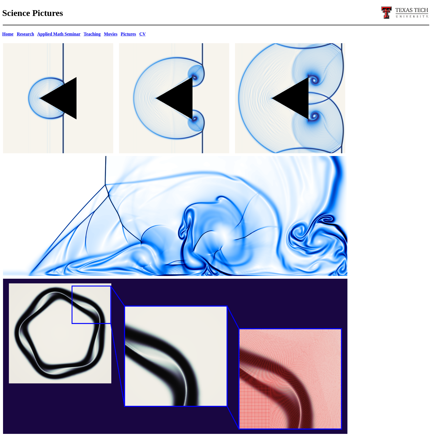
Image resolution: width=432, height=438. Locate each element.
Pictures (128, 34)
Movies (110, 34)
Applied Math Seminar (58, 34)
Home (7, 34)
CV (142, 34)
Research (25, 34)
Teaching (92, 34)
